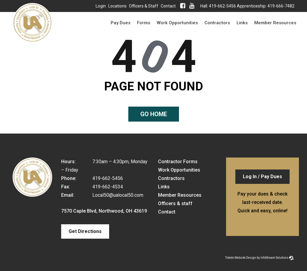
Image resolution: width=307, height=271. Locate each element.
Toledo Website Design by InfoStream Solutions (256, 257)
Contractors (217, 22)
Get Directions (85, 231)
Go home (153, 114)
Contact (168, 6)
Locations (117, 6)
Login (101, 6)
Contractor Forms (178, 161)
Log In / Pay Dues (262, 176)
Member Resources (275, 22)
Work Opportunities (177, 22)
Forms (143, 22)
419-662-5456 (222, 6)
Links (242, 22)
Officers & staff (143, 6)
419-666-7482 (280, 6)
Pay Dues (120, 22)
